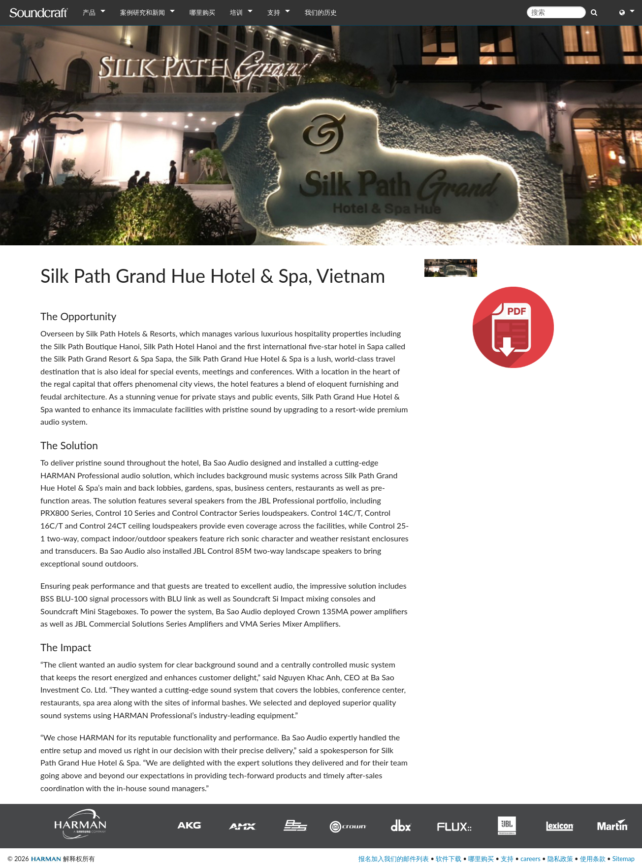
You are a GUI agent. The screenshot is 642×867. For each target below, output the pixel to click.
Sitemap (623, 859)
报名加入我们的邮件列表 (393, 859)
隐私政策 (560, 859)
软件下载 (448, 859)
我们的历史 (321, 12)
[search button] (594, 12)
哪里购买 (202, 12)
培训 (236, 12)
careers (530, 859)
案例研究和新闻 (142, 12)
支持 (273, 12)
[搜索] (556, 12)
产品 (89, 12)
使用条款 (593, 859)
